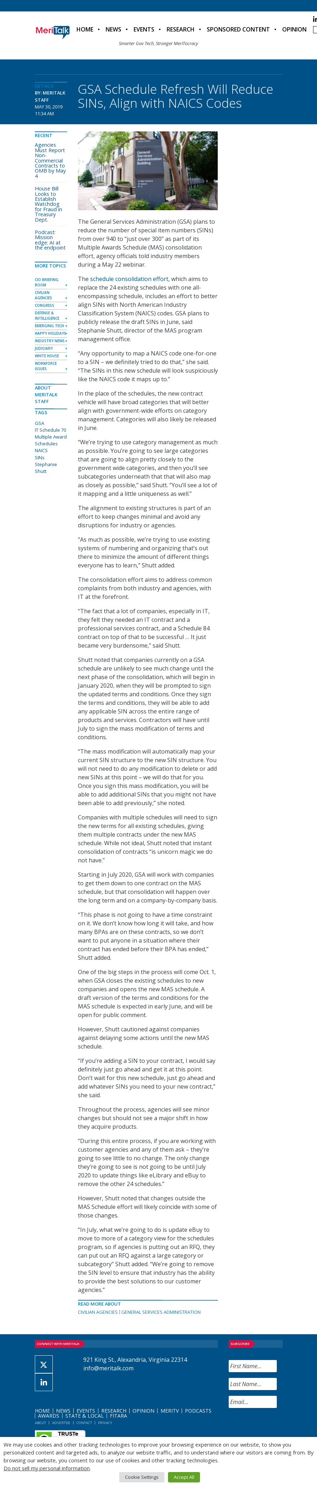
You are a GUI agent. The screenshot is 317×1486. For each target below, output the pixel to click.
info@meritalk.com (108, 1368)
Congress (44, 305)
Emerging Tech (49, 325)
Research (181, 29)
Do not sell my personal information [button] (47, 1468)
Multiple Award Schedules (51, 440)
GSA (39, 423)
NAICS (41, 450)
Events (144, 29)
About (40, 1422)
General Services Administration (161, 1312)
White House (47, 355)
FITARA (118, 1415)
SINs (40, 457)
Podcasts (198, 1410)
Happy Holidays (50, 333)
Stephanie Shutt (46, 467)
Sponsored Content (238, 29)
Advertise (61, 1422)
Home (84, 29)
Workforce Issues (46, 366)
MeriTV (169, 1410)
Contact (84, 1422)
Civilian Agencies (98, 1312)
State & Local (84, 1415)
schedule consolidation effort (129, 279)
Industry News (50, 340)
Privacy (105, 1422)
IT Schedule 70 (50, 430)
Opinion (294, 29)
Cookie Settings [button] (142, 1477)
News (113, 29)
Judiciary (44, 348)
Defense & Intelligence (47, 315)
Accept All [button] (184, 1477)
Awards (48, 1415)
